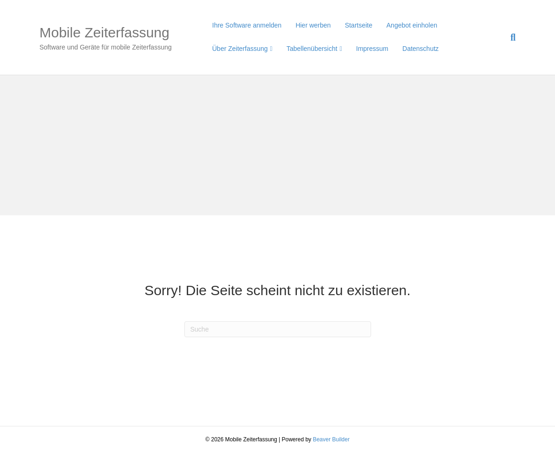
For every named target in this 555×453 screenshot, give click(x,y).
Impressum (372, 48)
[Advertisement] (277, 145)
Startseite (358, 25)
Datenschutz (420, 48)
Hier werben (312, 25)
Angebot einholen (411, 25)
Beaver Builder (331, 439)
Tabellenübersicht (312, 48)
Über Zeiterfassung (240, 48)
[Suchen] (509, 37)
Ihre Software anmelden (247, 25)
